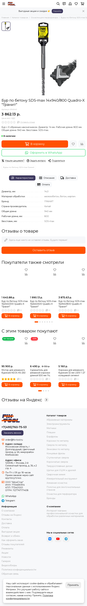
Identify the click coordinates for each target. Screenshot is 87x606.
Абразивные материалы (59, 419)
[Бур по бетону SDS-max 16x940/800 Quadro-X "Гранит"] (71, 281)
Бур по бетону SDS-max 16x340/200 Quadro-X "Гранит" (15, 304)
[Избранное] (76, 4)
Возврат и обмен (11, 536)
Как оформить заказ (12, 540)
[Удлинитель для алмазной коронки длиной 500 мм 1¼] (43, 349)
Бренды (51, 498)
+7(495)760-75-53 (14, 427)
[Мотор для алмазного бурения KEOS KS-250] (15, 349)
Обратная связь (10, 573)
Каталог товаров (20, 17)
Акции (5, 552)
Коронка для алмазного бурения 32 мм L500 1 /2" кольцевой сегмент (71, 373)
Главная (5, 17)
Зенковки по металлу (58, 449)
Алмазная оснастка (57, 483)
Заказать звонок (12, 433)
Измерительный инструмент (62, 478)
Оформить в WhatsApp (43, 153)
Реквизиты (7, 548)
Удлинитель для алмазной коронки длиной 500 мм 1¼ (40, 373)
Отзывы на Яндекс (25, 399)
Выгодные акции (11, 531)
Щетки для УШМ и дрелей (61, 470)
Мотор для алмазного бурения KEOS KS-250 (14, 371)
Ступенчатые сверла (58, 457)
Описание (47, 177)
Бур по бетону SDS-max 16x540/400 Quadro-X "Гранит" (43, 304)
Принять (73, 585)
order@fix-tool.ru (14, 439)
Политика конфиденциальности (19, 569)
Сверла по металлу (57, 445)
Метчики (51, 428)
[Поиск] (58, 4)
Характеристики (22, 177)
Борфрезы (52, 436)
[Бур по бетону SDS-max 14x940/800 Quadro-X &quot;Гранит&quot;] (48, 58)
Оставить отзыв (44, 250)
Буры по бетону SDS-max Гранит (18, 167)
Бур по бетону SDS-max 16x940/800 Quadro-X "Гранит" (71, 304)
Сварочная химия (56, 474)
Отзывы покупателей (13, 544)
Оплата (43, 184)
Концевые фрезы (56, 453)
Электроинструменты (58, 424)
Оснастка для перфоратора (44, 17)
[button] (36, 322)
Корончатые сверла (57, 462)
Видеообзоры (9, 565)
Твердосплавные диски (59, 466)
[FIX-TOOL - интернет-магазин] (11, 4)
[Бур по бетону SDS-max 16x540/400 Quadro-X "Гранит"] (43, 281)
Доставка (68, 177)
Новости (6, 557)
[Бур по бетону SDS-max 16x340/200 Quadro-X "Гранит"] (15, 281)
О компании (8, 510)
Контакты (7, 519)
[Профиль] (70, 4)
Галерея (6, 561)
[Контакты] (64, 4)
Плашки (51, 432)
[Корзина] (82, 4)
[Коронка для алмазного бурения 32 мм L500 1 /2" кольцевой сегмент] (71, 349)
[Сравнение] (81, 144)
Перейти (57, 11)
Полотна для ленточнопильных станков (63, 488)
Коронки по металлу (58, 440)
